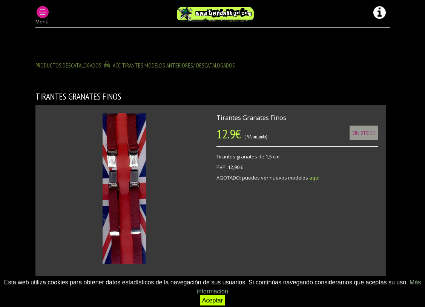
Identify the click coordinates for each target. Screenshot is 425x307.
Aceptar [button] (212, 300)
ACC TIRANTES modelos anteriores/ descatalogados (174, 65)
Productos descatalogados (68, 65)
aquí (314, 177)
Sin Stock (363, 133)
